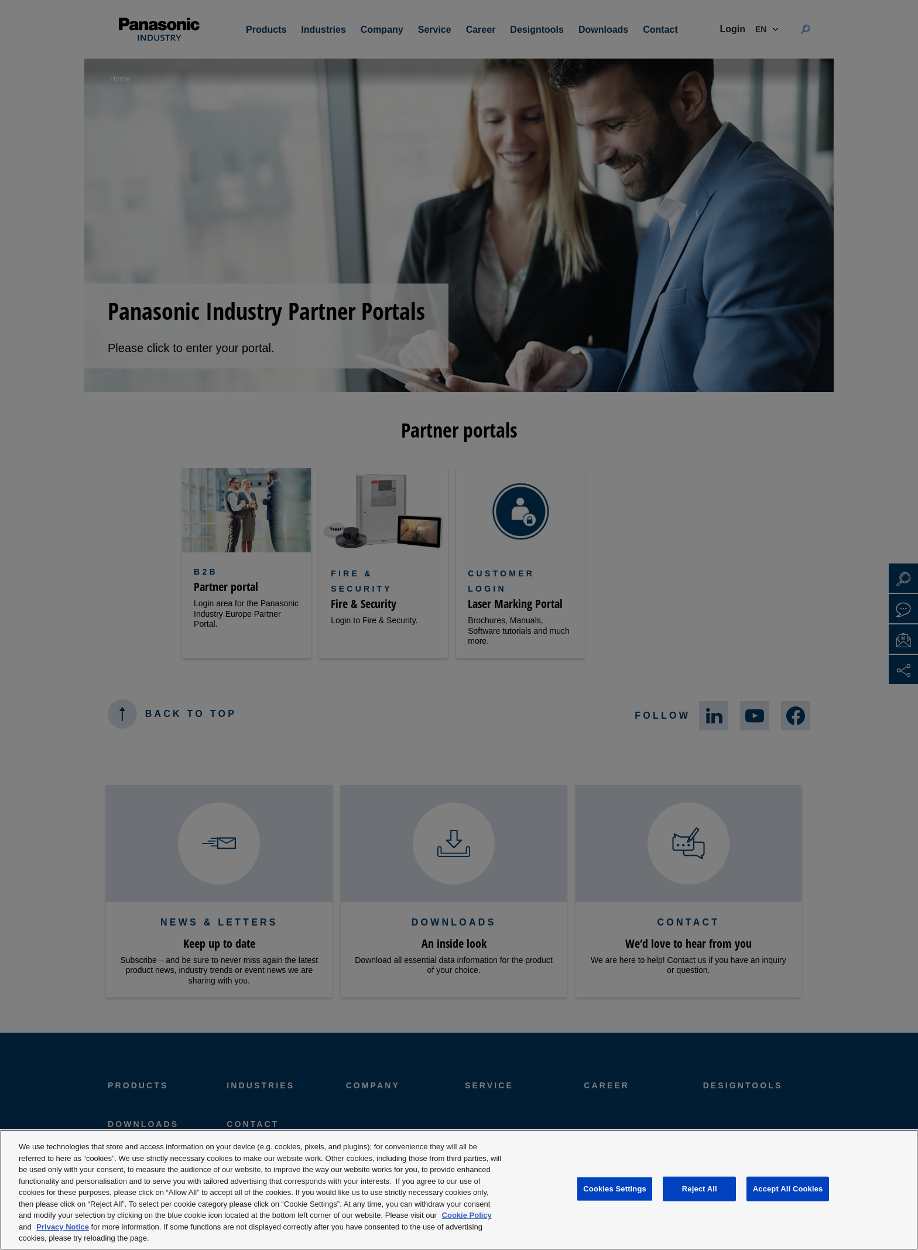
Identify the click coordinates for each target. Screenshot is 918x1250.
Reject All (699, 1188)
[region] (459, 1189)
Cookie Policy (467, 1215)
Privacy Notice (62, 1226)
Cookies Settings (614, 1188)
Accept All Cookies (788, 1188)
